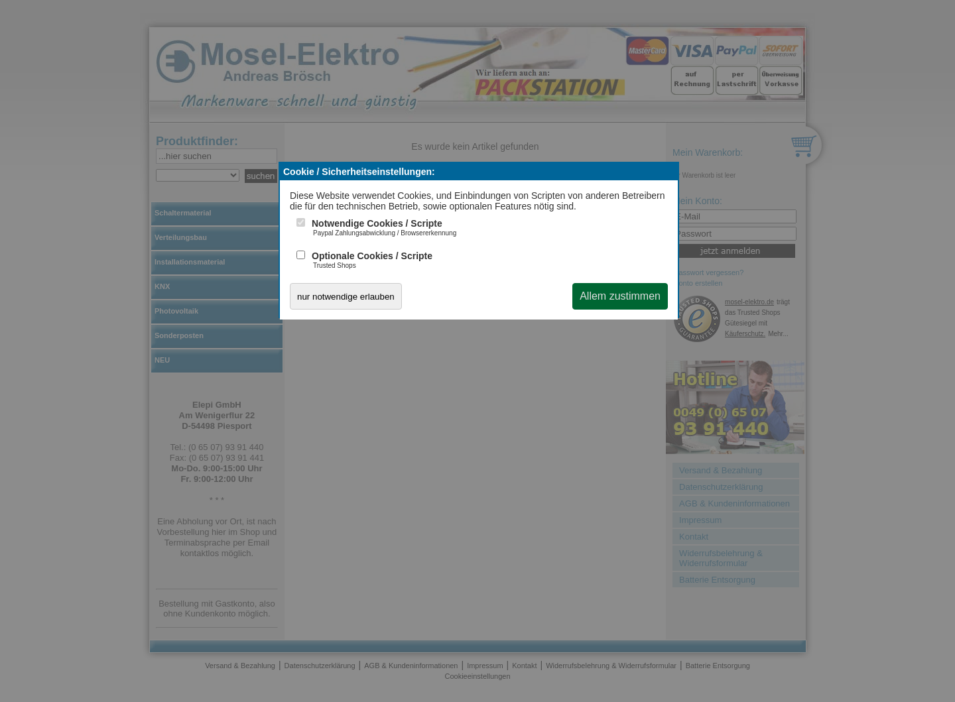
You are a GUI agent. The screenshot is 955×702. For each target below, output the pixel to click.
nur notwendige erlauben (346, 297)
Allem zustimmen (620, 296)
